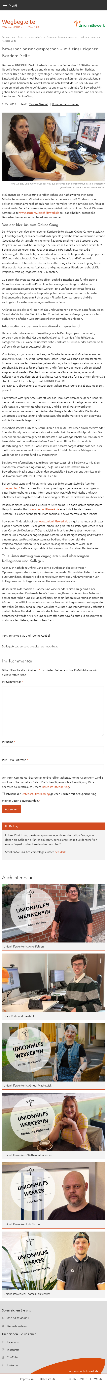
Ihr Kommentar (12, 681)
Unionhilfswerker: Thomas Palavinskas (27, 1294)
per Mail (60, 852)
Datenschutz (47, 1379)
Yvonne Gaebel (38, 104)
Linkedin (12, 1365)
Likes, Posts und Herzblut (19, 1016)
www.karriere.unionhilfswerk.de (39, 212)
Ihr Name (8, 741)
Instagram (13, 1350)
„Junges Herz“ (11, 488)
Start (20, 36)
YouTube (12, 1357)
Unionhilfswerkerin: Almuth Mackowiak (28, 1085)
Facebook (13, 1342)
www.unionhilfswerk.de (44, 509)
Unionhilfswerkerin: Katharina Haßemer (28, 1155)
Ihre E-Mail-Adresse (15, 759)
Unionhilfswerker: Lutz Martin (22, 1224)
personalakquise (29, 646)
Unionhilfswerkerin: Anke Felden (24, 946)
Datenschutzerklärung (55, 787)
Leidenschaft (35, 36)
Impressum (27, 1379)
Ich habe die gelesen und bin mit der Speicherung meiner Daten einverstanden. (49, 797)
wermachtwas (49, 646)
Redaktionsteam (17, 1326)
